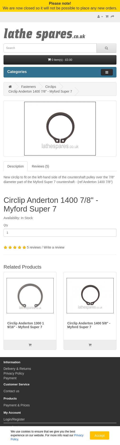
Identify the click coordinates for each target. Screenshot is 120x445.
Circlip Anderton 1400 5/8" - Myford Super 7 (88, 325)
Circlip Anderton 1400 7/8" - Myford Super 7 (40, 91)
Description (15, 166)
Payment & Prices (17, 405)
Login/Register (14, 419)
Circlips (50, 87)
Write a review (54, 247)
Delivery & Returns (17, 369)
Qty (6, 225)
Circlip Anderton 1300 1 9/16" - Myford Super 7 (25, 325)
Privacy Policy (14, 373)
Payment (10, 378)
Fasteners (28, 87)
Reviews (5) (40, 166)
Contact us (11, 391)
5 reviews (34, 247)
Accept (100, 435)
